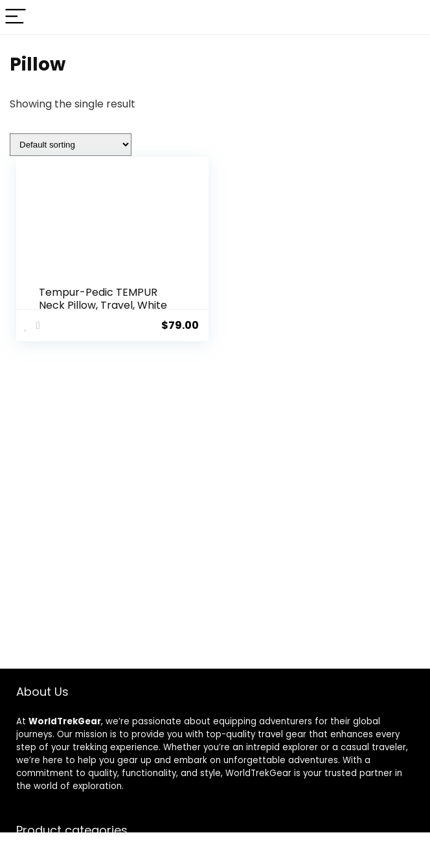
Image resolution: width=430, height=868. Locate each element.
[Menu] (15, 17)
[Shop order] (70, 144)
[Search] (409, 17)
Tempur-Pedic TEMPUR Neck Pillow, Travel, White (103, 299)
